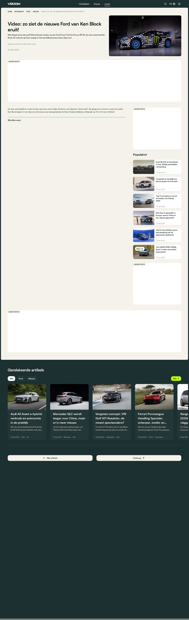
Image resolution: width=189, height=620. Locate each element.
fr (172, 3)
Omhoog (139, 458)
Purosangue (159, 437)
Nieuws (31, 378)
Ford (28, 11)
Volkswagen (110, 437)
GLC (74, 437)
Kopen (97, 4)
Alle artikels (50, 458)
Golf (118, 437)
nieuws (36, 11)
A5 (28, 437)
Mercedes (67, 437)
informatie (19, 11)
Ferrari (151, 437)
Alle (11, 378)
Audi (23, 437)
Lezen (107, 4)
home (10, 11)
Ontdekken (84, 4)
